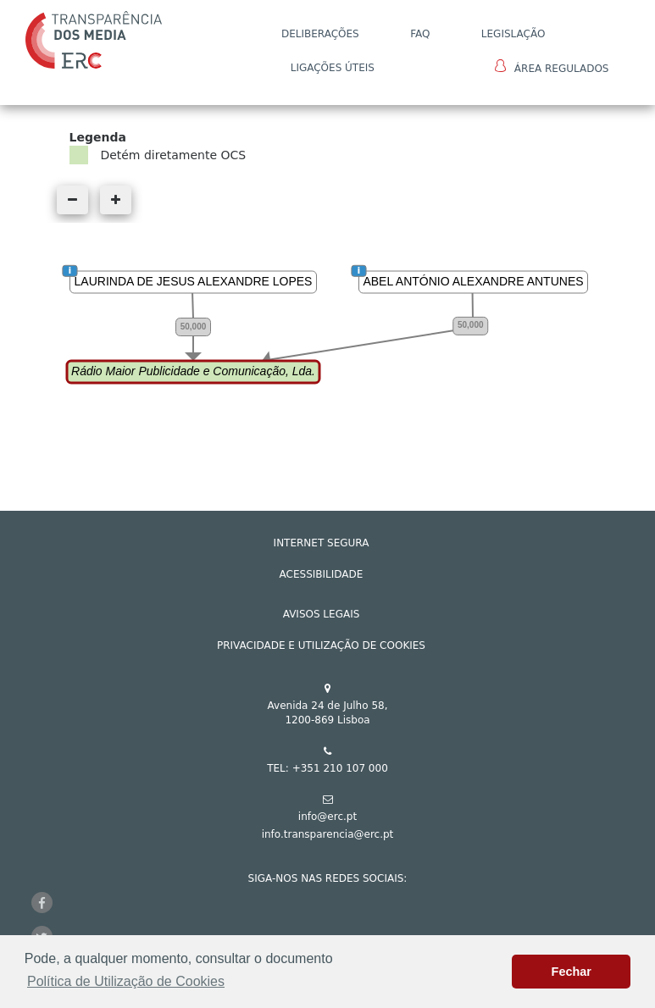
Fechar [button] (571, 971)
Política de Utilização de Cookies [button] (126, 981)
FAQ (420, 34)
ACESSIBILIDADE (322, 574)
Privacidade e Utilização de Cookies (321, 645)
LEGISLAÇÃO (513, 34)
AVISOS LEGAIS (321, 614)
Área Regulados (552, 67)
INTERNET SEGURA (321, 543)
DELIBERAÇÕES (320, 34)
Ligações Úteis (333, 68)
